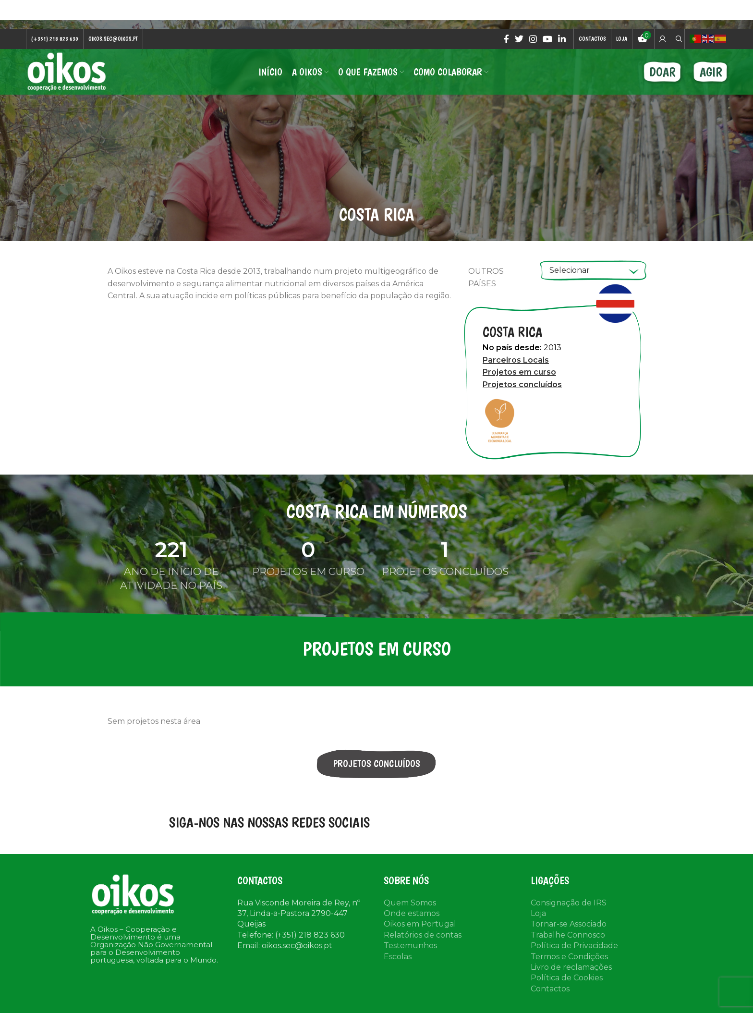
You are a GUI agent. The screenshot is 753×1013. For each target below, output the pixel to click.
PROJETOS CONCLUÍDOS (376, 763)
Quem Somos (410, 902)
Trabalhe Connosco (568, 935)
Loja (538, 913)
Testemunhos (410, 945)
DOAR (662, 71)
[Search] (677, 39)
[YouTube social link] (547, 39)
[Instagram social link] (533, 39)
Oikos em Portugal (420, 923)
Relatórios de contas (423, 935)
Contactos (550, 988)
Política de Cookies (567, 977)
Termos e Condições (569, 956)
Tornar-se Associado (569, 923)
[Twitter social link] (519, 39)
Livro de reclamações (571, 967)
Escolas (398, 956)
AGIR (711, 71)
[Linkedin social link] (562, 39)
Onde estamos (411, 913)
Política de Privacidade (574, 945)
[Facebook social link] (506, 39)
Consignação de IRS (569, 902)
